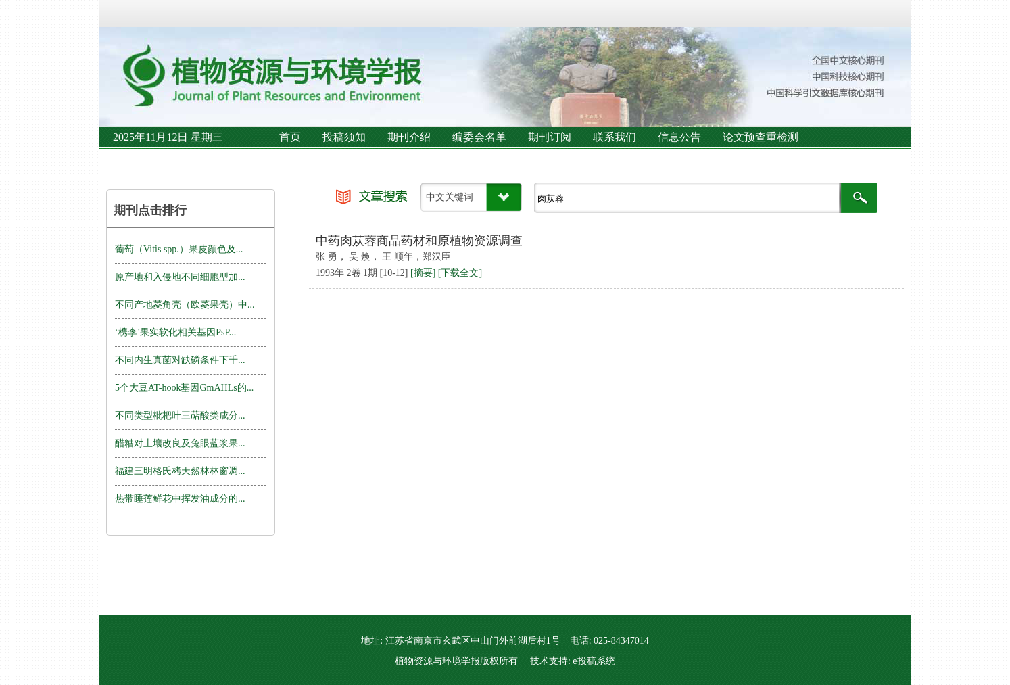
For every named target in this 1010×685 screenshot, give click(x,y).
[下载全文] (460, 273)
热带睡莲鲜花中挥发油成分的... (180, 499)
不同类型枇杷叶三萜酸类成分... (180, 415)
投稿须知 (344, 137)
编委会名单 (479, 137)
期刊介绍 (409, 137)
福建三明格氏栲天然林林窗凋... (180, 471)
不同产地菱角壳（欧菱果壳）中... (185, 305)
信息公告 (679, 137)
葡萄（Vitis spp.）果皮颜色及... (179, 249)
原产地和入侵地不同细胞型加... (180, 277)
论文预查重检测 (760, 137)
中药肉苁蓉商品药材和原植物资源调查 (419, 240)
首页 (290, 137)
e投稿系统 (594, 661)
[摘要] (422, 273)
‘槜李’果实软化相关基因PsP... (175, 332)
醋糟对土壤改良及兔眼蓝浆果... (180, 443)
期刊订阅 (549, 137)
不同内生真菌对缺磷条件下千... (180, 360)
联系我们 (614, 137)
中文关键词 (449, 197)
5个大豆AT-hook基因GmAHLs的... (184, 388)
